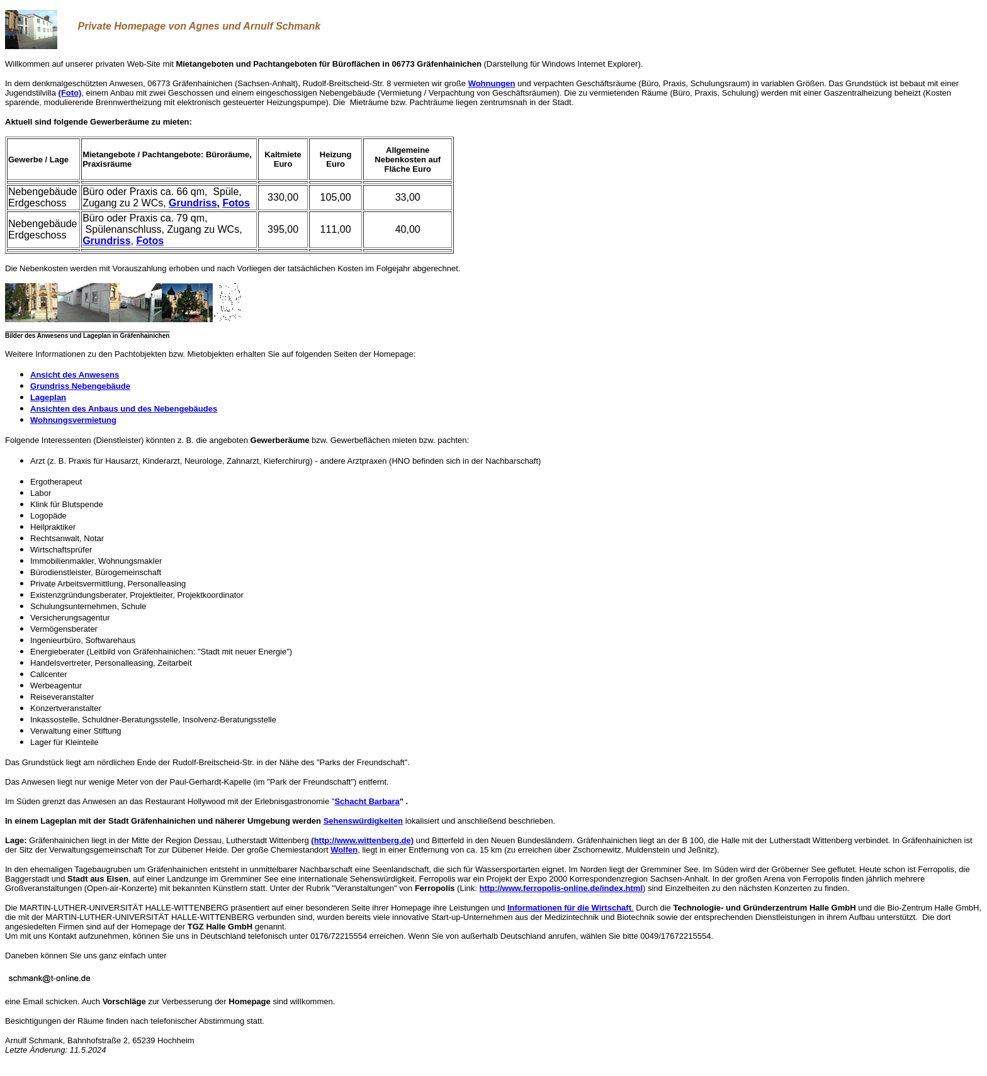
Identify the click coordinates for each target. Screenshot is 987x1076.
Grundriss (193, 203)
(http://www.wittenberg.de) (362, 840)
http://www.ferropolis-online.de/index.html (561, 888)
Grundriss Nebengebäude (80, 386)
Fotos (236, 203)
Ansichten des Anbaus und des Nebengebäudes (123, 408)
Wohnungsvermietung (73, 420)
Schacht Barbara (366, 801)
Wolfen (344, 850)
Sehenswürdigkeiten (363, 821)
